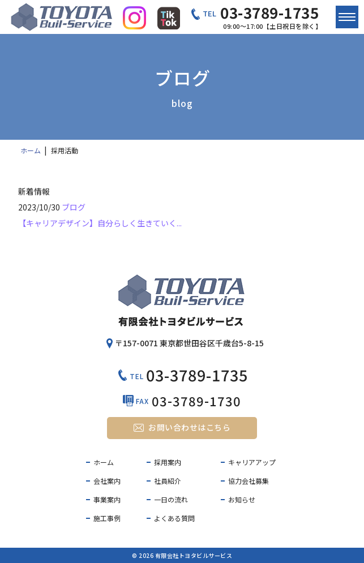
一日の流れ (171, 499)
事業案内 (107, 499)
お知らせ (241, 499)
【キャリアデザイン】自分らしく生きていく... (100, 223)
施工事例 (107, 518)
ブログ (73, 207)
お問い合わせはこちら (189, 427)
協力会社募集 (248, 480)
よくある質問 (174, 518)
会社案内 (107, 480)
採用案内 (167, 462)
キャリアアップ (252, 462)
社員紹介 (167, 480)
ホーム (103, 462)
